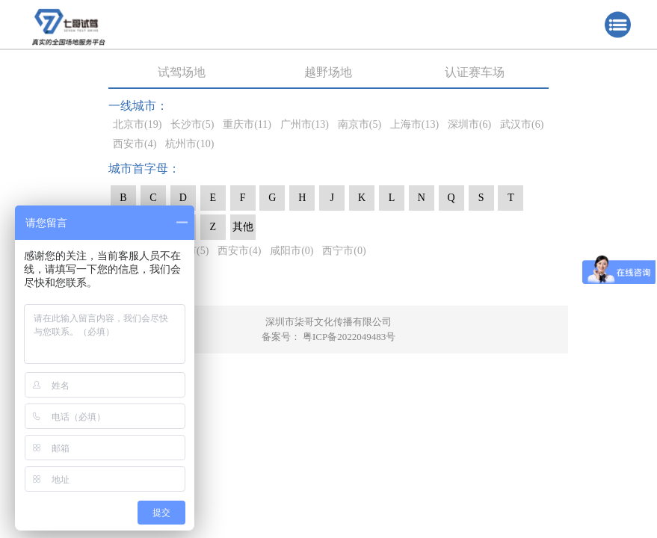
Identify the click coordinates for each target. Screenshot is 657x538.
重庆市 (247, 124)
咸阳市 (291, 250)
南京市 (359, 124)
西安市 (134, 143)
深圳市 (469, 124)
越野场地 (328, 72)
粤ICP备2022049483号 (349, 336)
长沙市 (192, 124)
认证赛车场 (475, 72)
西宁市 (343, 250)
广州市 (304, 124)
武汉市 (521, 124)
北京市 (137, 124)
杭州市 (189, 143)
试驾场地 (182, 72)
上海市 (414, 124)
